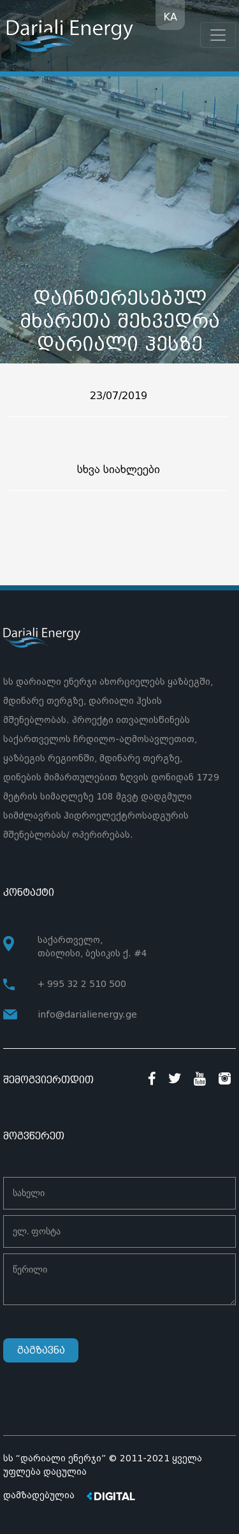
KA (170, 17)
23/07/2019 (118, 396)
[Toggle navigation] (218, 35)
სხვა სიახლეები (118, 470)
